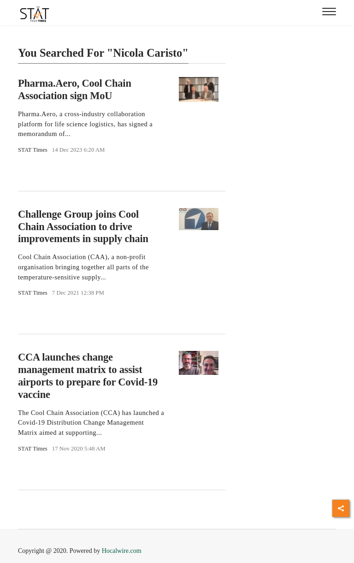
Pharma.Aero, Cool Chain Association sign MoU (74, 89)
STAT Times (32, 150)
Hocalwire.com (122, 550)
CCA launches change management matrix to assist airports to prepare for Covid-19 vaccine (88, 375)
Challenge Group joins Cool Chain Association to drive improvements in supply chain (83, 226)
